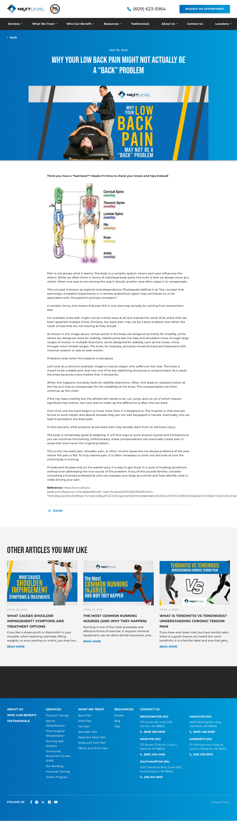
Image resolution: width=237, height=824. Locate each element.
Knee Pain (85, 717)
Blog (118, 717)
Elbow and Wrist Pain (93, 744)
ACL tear (156, 366)
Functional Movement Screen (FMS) (55, 752)
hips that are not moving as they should (87, 326)
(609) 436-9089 (204, 728)
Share (58, 510)
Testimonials (140, 24)
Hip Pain (84, 722)
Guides (119, 711)
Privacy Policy (221, 798)
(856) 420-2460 (154, 750)
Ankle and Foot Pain (92, 739)
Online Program (57, 773)
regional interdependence (102, 289)
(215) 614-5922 (153, 773)
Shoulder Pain (88, 728)
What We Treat (43, 24)
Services (14, 24)
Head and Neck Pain (92, 733)
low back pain (114, 322)
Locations (222, 24)
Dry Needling (55, 762)
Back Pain (85, 711)
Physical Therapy (57, 711)
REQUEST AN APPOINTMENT (204, 8)
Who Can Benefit (78, 24)
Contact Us (195, 24)
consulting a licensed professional (71, 475)
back (13, 37)
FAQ (117, 722)
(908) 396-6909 (154, 728)
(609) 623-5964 (149, 9)
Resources (111, 24)
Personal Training (58, 767)
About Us (168, 24)
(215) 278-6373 (203, 750)
